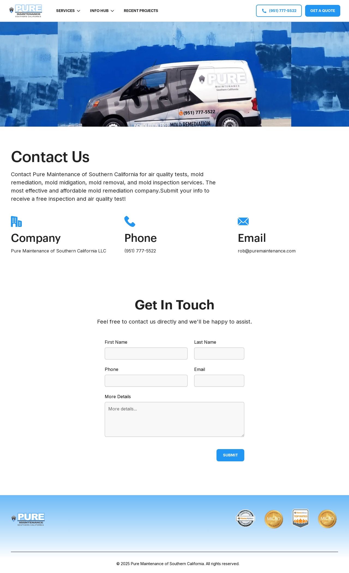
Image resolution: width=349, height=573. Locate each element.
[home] (26, 11)
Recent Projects (141, 11)
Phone (111, 369)
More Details (118, 396)
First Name (116, 342)
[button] (69, 10)
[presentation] (146, 454)
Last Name (205, 342)
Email (199, 369)
